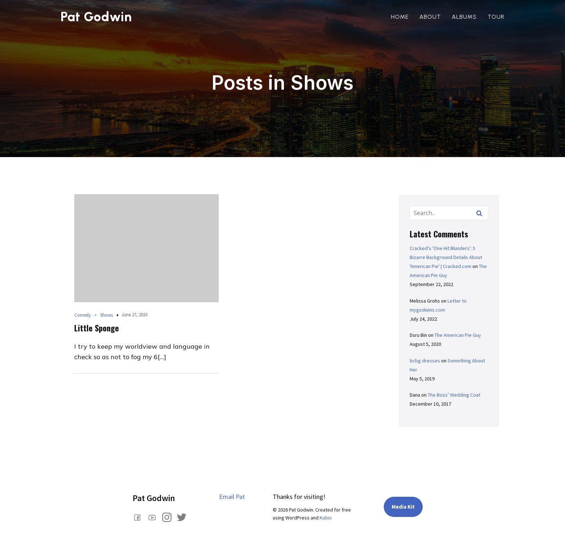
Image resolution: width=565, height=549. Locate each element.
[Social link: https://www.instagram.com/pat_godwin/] (169, 517)
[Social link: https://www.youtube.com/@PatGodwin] (154, 517)
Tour (496, 16)
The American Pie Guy (458, 335)
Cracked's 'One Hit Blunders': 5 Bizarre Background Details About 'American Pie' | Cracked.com (446, 257)
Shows (106, 315)
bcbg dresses (425, 360)
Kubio (326, 517)
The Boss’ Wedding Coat (454, 395)
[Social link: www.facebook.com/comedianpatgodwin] (140, 517)
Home (400, 16)
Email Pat (232, 496)
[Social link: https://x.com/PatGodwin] (184, 517)
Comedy (82, 315)
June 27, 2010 (134, 315)
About (430, 16)
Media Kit (403, 506)
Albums (464, 16)
